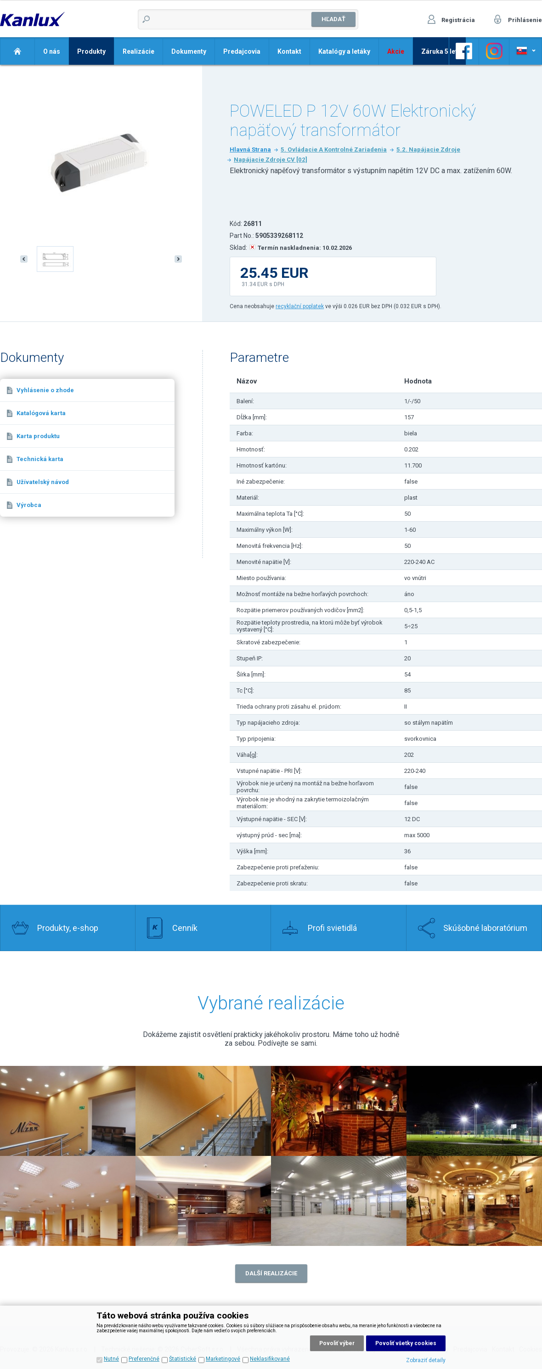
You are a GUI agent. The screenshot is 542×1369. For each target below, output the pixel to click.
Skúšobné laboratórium (485, 928)
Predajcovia (241, 51)
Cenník (185, 928)
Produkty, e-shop (67, 928)
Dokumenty (188, 51)
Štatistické (182, 1359)
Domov (17, 51)
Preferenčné (144, 1359)
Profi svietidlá (332, 928)
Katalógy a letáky (344, 51)
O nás (51, 51)
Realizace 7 (338, 1201)
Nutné (111, 1359)
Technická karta (40, 459)
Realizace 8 (474, 1201)
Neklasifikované (270, 1359)
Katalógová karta (41, 413)
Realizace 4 (474, 1111)
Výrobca (29, 504)
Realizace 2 (68, 1111)
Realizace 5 (68, 1201)
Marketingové (223, 1359)
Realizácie (138, 51)
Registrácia (458, 20)
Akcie (395, 51)
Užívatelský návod (43, 482)
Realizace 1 (203, 1111)
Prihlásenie (525, 20)
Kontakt (289, 51)
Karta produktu (38, 436)
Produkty (91, 51)
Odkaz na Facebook (464, 51)
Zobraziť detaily (426, 1360)
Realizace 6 (203, 1201)
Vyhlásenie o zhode (45, 390)
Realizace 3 (338, 1111)
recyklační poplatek (300, 306)
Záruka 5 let (439, 51)
